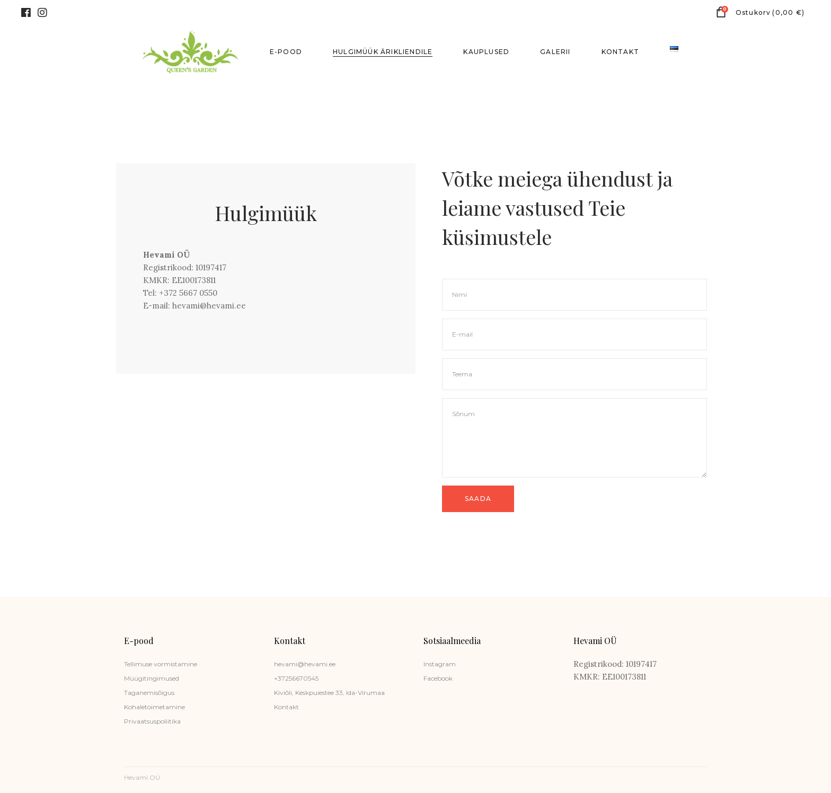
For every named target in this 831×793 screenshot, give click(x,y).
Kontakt (286, 707)
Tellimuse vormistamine (160, 664)
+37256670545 (296, 678)
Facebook (438, 678)
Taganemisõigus (149, 693)
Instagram (439, 664)
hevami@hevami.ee (304, 664)
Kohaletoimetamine (154, 707)
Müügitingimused (151, 678)
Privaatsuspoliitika (152, 721)
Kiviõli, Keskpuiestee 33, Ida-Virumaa (329, 693)
